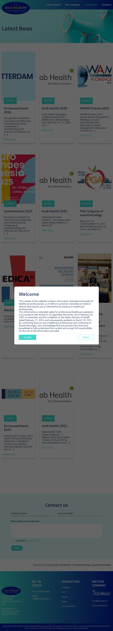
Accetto (28, 337)
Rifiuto (86, 337)
